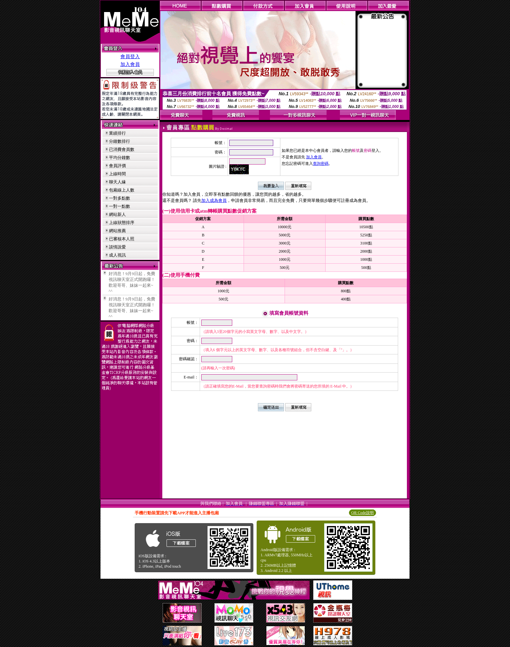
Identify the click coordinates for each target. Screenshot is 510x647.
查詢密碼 (321, 163)
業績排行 (117, 133)
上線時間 (117, 173)
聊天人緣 (117, 181)
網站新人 (117, 214)
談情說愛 (117, 246)
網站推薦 (117, 230)
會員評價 (117, 165)
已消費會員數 (121, 149)
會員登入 (130, 56)
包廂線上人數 (121, 190)
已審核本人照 (121, 238)
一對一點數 (119, 206)
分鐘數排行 (119, 141)
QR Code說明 (362, 512)
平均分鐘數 (119, 157)
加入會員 (130, 64)
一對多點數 (119, 198)
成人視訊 (117, 255)
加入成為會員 (214, 200)
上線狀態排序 (121, 222)
